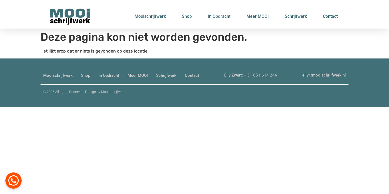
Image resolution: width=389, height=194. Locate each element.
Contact (330, 16)
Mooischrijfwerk (150, 16)
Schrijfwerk (296, 16)
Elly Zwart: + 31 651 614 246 (250, 75)
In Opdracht (219, 16)
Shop (187, 16)
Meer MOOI (257, 16)
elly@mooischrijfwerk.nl (324, 75)
